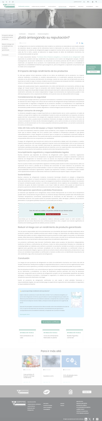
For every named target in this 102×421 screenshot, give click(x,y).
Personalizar (65, 214)
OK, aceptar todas (39, 214)
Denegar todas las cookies (53, 214)
